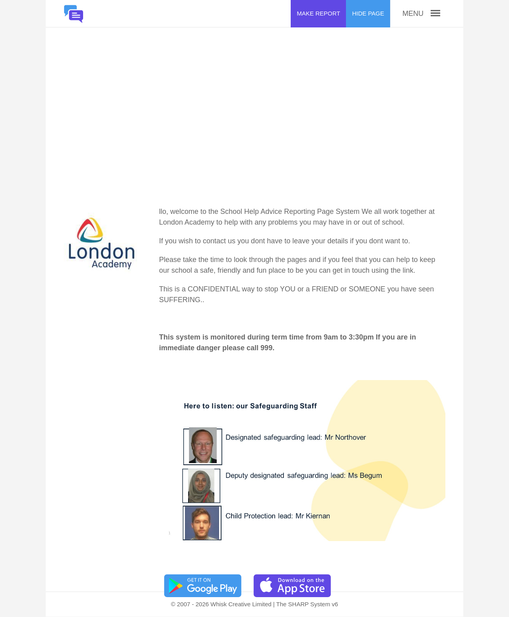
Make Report (318, 13)
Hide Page (368, 13)
